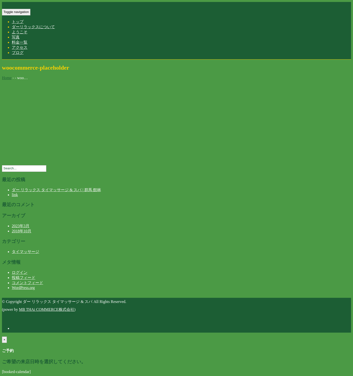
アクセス (19, 47)
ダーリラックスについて (33, 27)
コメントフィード (27, 283)
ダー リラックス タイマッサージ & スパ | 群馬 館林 (56, 190)
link (15, 195)
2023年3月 (20, 226)
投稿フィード (23, 278)
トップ (18, 22)
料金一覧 (19, 42)
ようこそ (19, 32)
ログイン (19, 272)
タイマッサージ (25, 252)
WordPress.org (23, 288)
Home (7, 78)
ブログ (18, 52)
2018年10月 (21, 231)
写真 (16, 37)
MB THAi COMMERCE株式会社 (46, 309)
